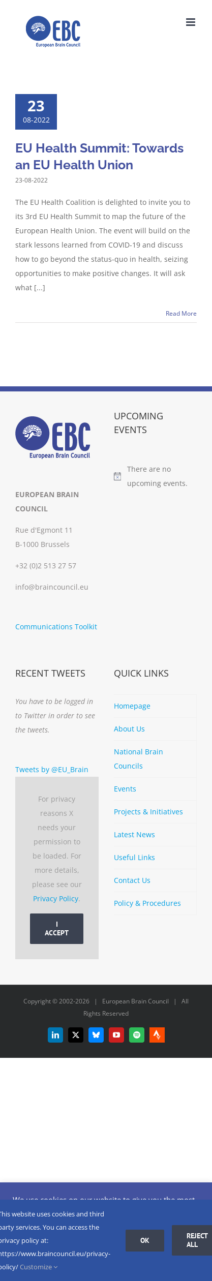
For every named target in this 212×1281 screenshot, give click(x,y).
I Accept (57, 928)
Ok (144, 1240)
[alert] (155, 476)
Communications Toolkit (56, 626)
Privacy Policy (55, 898)
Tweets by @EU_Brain (51, 769)
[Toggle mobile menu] (191, 22)
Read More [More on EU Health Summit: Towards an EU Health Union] (181, 313)
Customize (38, 1266)
